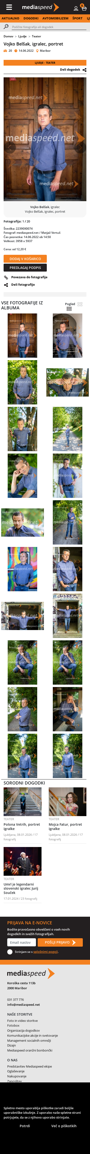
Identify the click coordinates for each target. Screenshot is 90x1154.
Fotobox (13, 1025)
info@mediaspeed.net (23, 1004)
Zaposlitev (14, 1081)
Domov (8, 36)
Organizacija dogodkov (23, 1030)
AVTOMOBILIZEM (55, 18)
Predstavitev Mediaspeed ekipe (29, 1066)
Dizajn (11, 1045)
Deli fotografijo (23, 284)
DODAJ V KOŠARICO (25, 258)
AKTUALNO (10, 18)
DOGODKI (31, 18)
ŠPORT (77, 18)
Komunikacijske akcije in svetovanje (32, 1035)
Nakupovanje (16, 1076)
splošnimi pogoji (45, 951)
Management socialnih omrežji (29, 1040)
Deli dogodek (70, 69)
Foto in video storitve (22, 1020)
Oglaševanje (15, 1071)
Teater (36, 36)
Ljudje (22, 36)
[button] (84, 8)
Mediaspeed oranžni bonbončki (29, 1050)
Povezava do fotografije (29, 277)
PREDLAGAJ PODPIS (25, 267)
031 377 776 (15, 999)
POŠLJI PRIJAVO (60, 942)
